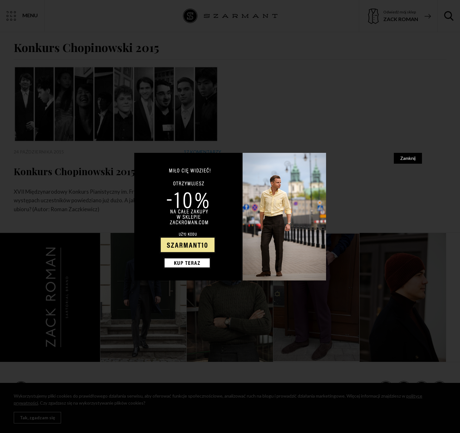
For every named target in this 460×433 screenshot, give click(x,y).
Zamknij (408, 158)
